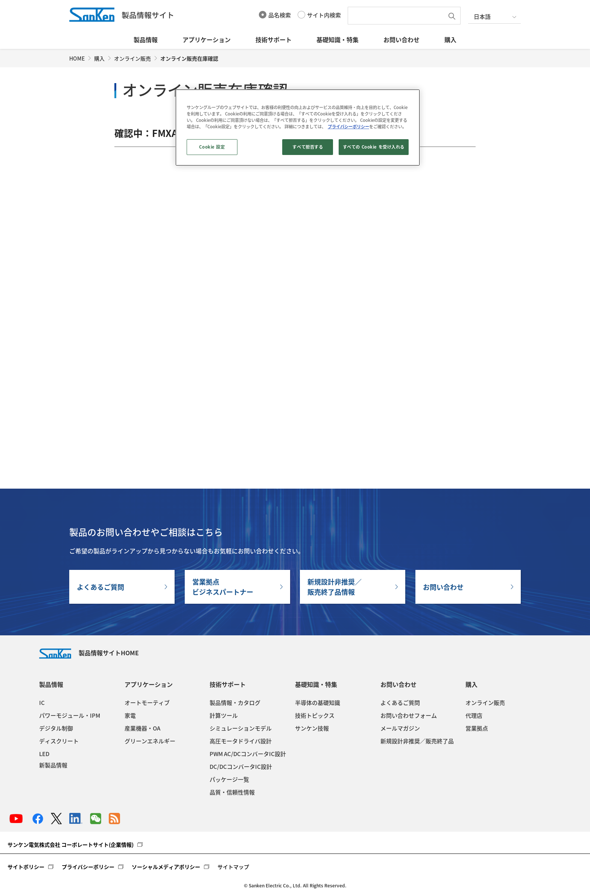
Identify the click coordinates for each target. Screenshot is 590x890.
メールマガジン (400, 728)
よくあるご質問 (100, 587)
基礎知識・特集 (337, 39)
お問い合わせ (401, 39)
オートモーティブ (147, 703)
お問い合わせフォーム (408, 715)
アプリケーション (206, 39)
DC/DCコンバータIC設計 (241, 766)
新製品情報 (53, 765)
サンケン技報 (312, 728)
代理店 (473, 715)
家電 (130, 715)
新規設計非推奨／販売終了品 (417, 741)
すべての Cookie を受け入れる (373, 147)
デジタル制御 (56, 728)
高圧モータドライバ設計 (241, 741)
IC (42, 703)
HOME (77, 58)
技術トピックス (315, 715)
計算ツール (224, 715)
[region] (297, 127)
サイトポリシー (26, 866)
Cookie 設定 (212, 147)
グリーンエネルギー (150, 741)
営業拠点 (476, 728)
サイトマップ (233, 866)
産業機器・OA (142, 728)
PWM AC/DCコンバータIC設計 (248, 754)
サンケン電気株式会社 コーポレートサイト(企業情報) (71, 844)
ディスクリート (59, 741)
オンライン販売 (132, 58)
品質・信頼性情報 (232, 792)
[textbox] (397, 15)
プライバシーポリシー (88, 866)
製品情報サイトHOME (89, 652)
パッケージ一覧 (229, 779)
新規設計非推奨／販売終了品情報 (334, 587)
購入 (450, 39)
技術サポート (273, 39)
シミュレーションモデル (241, 728)
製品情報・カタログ (235, 703)
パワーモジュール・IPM (69, 715)
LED (44, 754)
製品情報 (146, 39)
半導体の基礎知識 (317, 703)
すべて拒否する (307, 147)
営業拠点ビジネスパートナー (222, 587)
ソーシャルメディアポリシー (166, 866)
